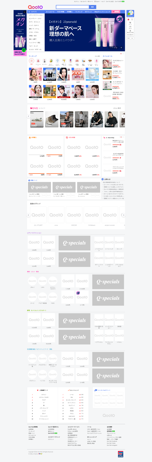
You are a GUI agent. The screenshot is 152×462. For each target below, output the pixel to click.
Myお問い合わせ (72, 429)
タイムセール (107, 56)
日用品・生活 (32, 35)
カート (91, 1)
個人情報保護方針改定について (111, 182)
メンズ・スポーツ (34, 25)
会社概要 (109, 429)
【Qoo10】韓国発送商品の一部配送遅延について (114, 189)
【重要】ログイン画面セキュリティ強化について (114, 198)
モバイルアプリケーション (94, 433)
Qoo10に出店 (110, 1)
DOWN (132, 38)
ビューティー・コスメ (35, 18)
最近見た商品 (91, 443)
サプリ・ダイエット (34, 22)
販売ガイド (51, 431)
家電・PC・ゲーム (34, 29)
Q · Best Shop (110, 137)
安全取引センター (72, 441)
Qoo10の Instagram (112, 445)
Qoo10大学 (118, 1)
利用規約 (70, 433)
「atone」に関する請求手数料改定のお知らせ (114, 191)
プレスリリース (111, 433)
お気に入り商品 (91, 441)
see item (101, 238)
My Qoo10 (83, 1)
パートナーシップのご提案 (114, 437)
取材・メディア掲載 (112, 439)
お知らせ (107, 179)
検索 (92, 7)
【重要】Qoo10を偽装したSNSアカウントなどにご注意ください (114, 187)
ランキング (33, 56)
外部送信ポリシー (72, 437)
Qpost (98, 1)
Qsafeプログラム (72, 443)
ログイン (76, 1)
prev (28, 116)
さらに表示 (97, 56)
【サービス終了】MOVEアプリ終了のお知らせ (114, 194)
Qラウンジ (51, 439)
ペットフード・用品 (34, 42)
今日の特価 (72, 137)
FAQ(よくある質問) (73, 431)
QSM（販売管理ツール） (94, 429)
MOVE (34, 108)
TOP (128, 38)
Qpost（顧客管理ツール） (94, 431)
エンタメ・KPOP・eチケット (37, 49)
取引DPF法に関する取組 (74, 445)
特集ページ (34, 180)
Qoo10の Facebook (112, 441)
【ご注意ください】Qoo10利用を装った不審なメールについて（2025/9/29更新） (114, 196)
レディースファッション (36, 15)
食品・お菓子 (32, 39)
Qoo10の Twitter (111, 443)
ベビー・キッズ (33, 46)
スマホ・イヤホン (34, 32)
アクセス (70, 439)
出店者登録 (51, 429)
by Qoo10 (42, 108)
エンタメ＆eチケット (104, 390)
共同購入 (34, 137)
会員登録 (31, 429)
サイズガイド (130, 35)
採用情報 (109, 431)
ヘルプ (103, 1)
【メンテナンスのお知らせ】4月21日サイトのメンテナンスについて (114, 184)
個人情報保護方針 (72, 435)
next (123, 116)
